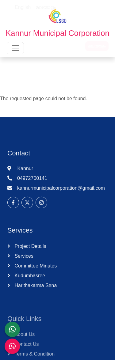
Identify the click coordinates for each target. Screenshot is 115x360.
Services (23, 260)
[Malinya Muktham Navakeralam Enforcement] (12, 346)
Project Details (29, 250)
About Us (24, 341)
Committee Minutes (35, 269)
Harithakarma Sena (35, 289)
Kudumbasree (29, 279)
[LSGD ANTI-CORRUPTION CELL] (12, 329)
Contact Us (26, 351)
